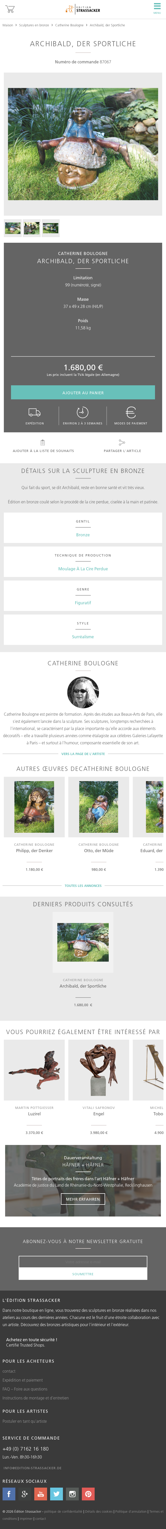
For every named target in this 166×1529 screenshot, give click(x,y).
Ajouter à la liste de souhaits (43, 446)
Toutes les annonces (83, 886)
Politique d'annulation (131, 1511)
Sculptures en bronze (34, 25)
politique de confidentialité (63, 1511)
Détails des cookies (99, 1511)
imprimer (26, 1518)
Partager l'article (122, 446)
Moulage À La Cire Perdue (83, 568)
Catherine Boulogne (69, 25)
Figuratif (83, 602)
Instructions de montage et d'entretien (36, 1397)
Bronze (83, 534)
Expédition (35, 416)
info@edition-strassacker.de (33, 1468)
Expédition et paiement (23, 1380)
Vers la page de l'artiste (83, 754)
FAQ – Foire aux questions (25, 1389)
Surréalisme (83, 636)
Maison (8, 25)
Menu (157, 9)
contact (9, 1371)
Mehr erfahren (83, 1199)
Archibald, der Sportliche (107, 25)
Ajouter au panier (83, 392)
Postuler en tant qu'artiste (25, 1421)
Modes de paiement (130, 416)
